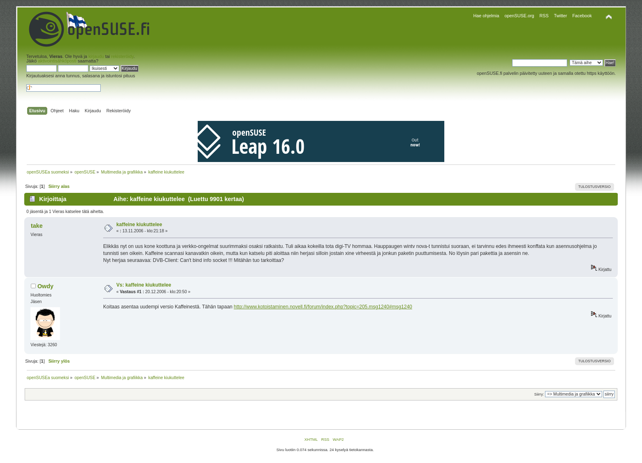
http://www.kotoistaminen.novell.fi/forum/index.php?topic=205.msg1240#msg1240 (323, 307)
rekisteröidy (122, 56)
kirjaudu (96, 56)
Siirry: (539, 394)
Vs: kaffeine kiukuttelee (143, 285)
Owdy (45, 286)
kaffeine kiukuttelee (139, 224)
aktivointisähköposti (57, 60)
